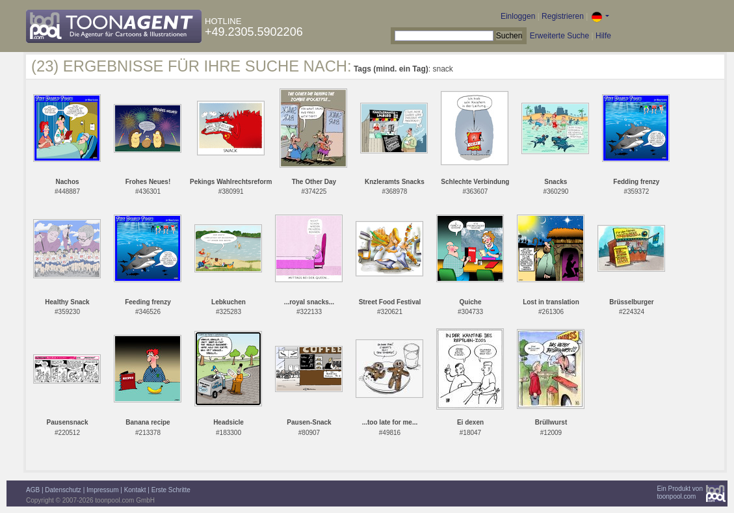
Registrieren (563, 16)
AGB (33, 489)
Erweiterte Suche (559, 35)
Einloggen (518, 16)
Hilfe (603, 35)
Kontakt (135, 489)
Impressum (102, 489)
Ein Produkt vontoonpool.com (680, 492)
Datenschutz (63, 489)
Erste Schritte (170, 489)
